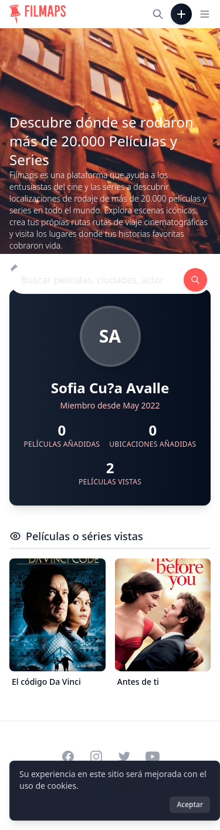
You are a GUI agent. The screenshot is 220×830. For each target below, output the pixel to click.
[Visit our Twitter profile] (124, 756)
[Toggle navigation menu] (204, 14)
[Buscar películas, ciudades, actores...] (157, 14)
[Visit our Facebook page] (68, 756)
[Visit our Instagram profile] (96, 756)
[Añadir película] (181, 14)
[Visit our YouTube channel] (152, 756)
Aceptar (190, 804)
